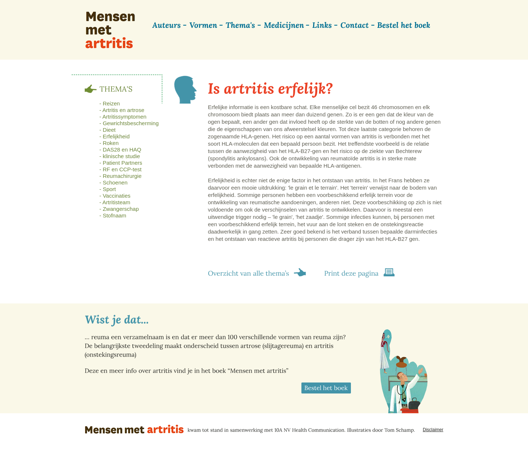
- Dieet (107, 130)
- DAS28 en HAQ (120, 149)
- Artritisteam (114, 202)
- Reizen (109, 103)
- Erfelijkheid (114, 136)
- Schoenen (113, 182)
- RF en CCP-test (120, 169)
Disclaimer (433, 429)
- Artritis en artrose (121, 110)
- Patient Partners (120, 163)
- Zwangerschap (119, 209)
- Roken (109, 143)
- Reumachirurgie (120, 176)
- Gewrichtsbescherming (129, 123)
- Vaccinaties (115, 196)
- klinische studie (119, 156)
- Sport (107, 189)
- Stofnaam (112, 215)
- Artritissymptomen (122, 116)
